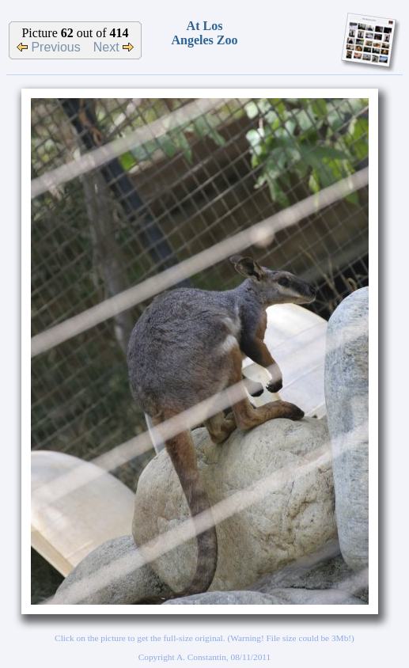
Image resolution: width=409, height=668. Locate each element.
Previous (49, 47)
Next (113, 47)
